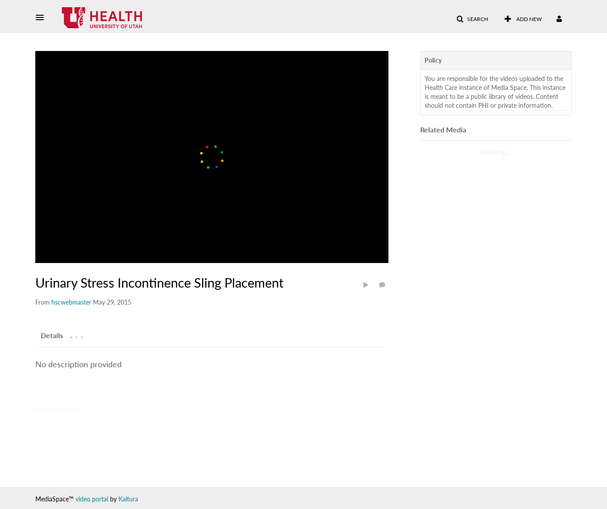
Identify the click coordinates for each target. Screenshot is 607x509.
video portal (92, 499)
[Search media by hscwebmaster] (71, 302)
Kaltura (128, 499)
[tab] (51, 335)
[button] (42, 17)
